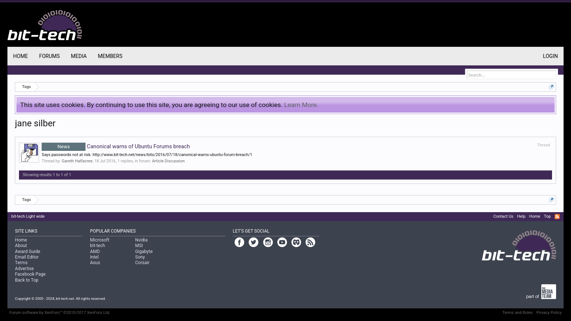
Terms (21, 262)
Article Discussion (168, 161)
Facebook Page (30, 274)
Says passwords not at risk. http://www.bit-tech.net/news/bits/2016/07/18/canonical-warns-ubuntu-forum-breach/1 (147, 154)
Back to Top (26, 280)
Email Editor (27, 257)
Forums (49, 56)
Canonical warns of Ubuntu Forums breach (116, 146)
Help (521, 216)
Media (79, 56)
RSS (557, 216)
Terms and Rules (517, 312)
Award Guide (27, 251)
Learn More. (301, 104)
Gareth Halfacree (77, 161)
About (21, 245)
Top (547, 216)
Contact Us (503, 216)
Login (550, 56)
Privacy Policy (549, 312)
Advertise (24, 268)
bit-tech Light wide (28, 216)
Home (20, 56)
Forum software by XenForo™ (59, 312)
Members (110, 56)
